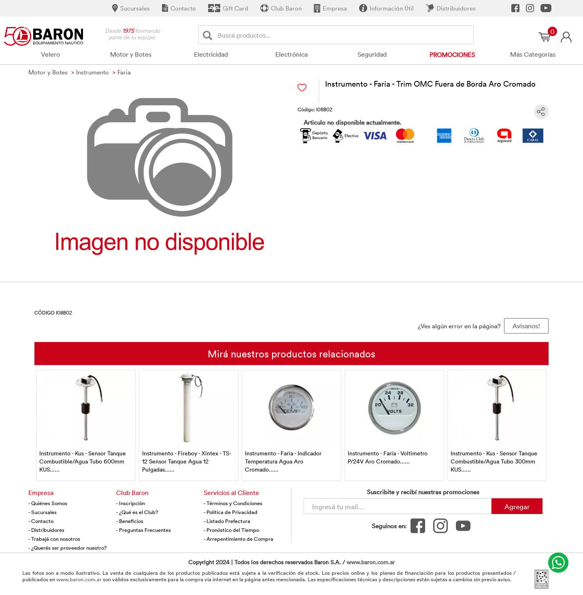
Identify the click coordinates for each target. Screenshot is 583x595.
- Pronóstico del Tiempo (231, 529)
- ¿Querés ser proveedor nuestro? (67, 547)
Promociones (452, 55)
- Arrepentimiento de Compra (238, 538)
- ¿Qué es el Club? (137, 512)
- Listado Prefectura (227, 521)
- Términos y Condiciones (233, 503)
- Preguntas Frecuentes (143, 529)
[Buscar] (209, 35)
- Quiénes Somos (47, 503)
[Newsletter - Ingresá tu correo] (398, 506)
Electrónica (291, 54)
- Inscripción (130, 503)
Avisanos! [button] (526, 326)
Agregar (517, 506)
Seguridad (372, 54)
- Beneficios (129, 521)
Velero (50, 54)
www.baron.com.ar (371, 562)
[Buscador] (344, 35)
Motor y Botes (130, 54)
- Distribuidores (46, 529)
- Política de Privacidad (230, 512)
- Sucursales (42, 512)
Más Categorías (532, 54)
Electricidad (211, 54)
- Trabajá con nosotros (54, 538)
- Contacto (40, 521)
